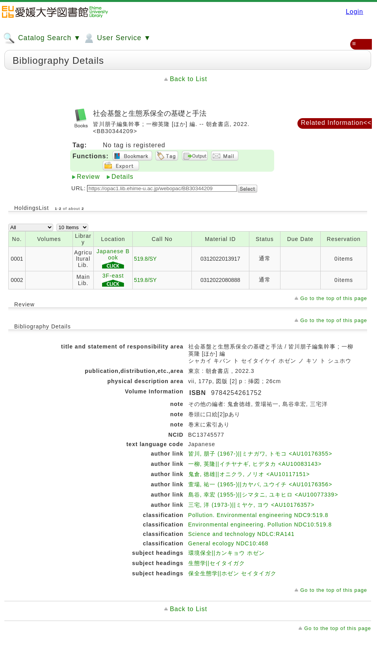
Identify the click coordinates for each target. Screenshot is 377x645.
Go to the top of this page (333, 298)
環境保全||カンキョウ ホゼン (226, 553)
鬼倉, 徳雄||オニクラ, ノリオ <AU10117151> (249, 474)
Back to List (188, 79)
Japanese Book (113, 259)
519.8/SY (145, 259)
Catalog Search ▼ (42, 38)
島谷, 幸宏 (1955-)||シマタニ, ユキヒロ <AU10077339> (263, 494)
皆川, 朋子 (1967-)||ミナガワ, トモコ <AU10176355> (260, 453)
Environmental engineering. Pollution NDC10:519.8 (260, 524)
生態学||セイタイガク (216, 563)
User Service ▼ (117, 38)
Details (122, 176)
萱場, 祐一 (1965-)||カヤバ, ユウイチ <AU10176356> (260, 484)
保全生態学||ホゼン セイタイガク (232, 573)
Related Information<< (336, 122)
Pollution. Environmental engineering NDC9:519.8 (258, 515)
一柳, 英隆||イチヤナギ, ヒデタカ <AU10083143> (255, 464)
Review (88, 176)
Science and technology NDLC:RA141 (241, 534)
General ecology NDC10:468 (228, 543)
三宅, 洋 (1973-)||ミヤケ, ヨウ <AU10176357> (251, 505)
